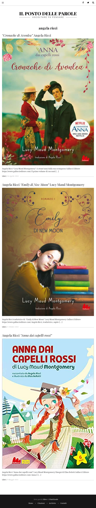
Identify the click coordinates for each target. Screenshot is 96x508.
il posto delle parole (48, 13)
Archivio (52, 503)
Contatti (63, 503)
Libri (4, 176)
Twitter (87, 3)
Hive (45, 499)
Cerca (92, 3)
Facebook (82, 3)
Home (31, 503)
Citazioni (41, 503)
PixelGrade (53, 499)
